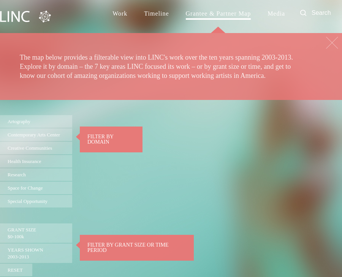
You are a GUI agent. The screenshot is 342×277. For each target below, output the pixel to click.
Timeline (156, 14)
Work (119, 14)
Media (276, 14)
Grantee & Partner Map (218, 14)
